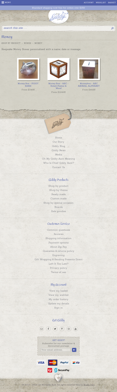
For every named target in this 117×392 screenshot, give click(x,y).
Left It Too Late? (58, 263)
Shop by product (58, 185)
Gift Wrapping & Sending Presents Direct (59, 259)
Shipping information (58, 238)
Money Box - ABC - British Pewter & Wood (58, 86)
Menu (6, 2)
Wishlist (101, 2)
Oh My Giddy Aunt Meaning (58, 158)
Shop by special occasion (58, 202)
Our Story (58, 141)
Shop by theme (58, 190)
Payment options (58, 242)
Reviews (58, 234)
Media (58, 154)
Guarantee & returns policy (58, 251)
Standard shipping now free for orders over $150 (58, 8)
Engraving (58, 255)
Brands (58, 207)
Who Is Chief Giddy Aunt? (58, 162)
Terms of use (58, 272)
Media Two (89, 384)
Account (89, 2)
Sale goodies (58, 211)
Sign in (58, 307)
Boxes (27, 43)
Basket (112, 2)
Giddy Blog (58, 146)
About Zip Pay (58, 246)
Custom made (59, 198)
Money (38, 43)
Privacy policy (58, 267)
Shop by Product (10, 43)
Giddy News (58, 150)
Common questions (58, 229)
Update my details (58, 303)
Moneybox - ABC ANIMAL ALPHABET (89, 84)
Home (58, 137)
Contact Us (58, 167)
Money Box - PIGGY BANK (28, 84)
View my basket (58, 290)
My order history (58, 299)
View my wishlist (58, 294)
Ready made (58, 194)
